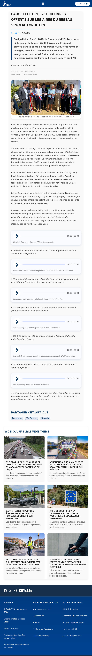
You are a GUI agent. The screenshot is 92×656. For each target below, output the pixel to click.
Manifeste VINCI (70, 629)
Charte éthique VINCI (72, 635)
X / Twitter (31, 418)
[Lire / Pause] (69, 110)
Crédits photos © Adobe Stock (14, 620)
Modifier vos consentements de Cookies (16, 646)
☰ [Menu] (43, 3)
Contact (36, 622)
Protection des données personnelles (14, 636)
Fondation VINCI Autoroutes (75, 616)
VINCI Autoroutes (70, 609)
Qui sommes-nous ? (42, 609)
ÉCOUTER (82, 3)
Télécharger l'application (43, 629)
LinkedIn (45, 418)
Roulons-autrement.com (73, 622)
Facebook (17, 418)
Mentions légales (11, 628)
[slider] (44, 264)
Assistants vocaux (41, 635)
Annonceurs (38, 616)
